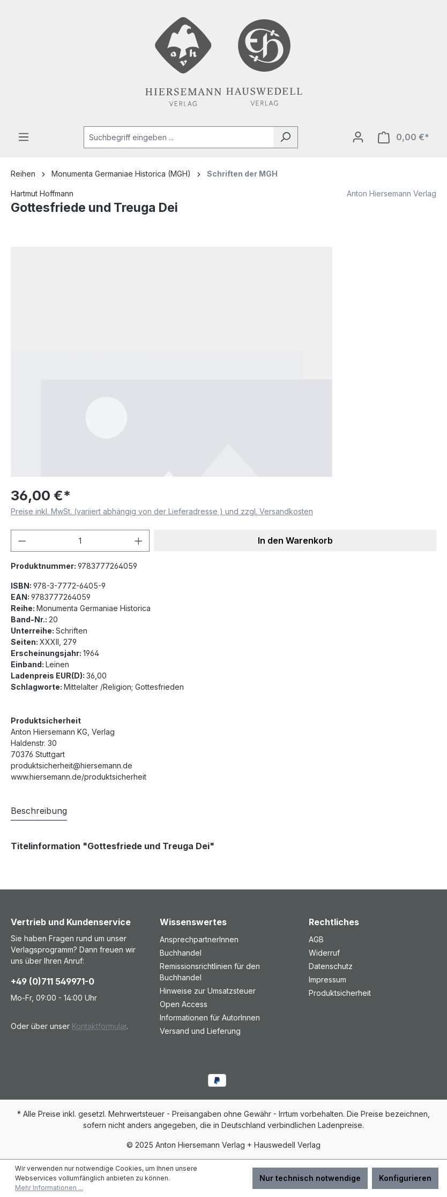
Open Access (183, 1004)
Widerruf (324, 952)
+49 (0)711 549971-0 (52, 981)
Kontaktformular (99, 1026)
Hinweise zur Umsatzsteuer (208, 990)
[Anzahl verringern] (22, 541)
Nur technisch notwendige (310, 1178)
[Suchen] (285, 137)
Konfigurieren (405, 1178)
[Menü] (23, 137)
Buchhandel (181, 952)
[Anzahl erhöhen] (139, 541)
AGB (316, 939)
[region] (223, 362)
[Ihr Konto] (358, 137)
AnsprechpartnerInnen (199, 939)
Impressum (327, 979)
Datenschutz (331, 966)
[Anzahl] (80, 541)
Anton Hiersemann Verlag (391, 193)
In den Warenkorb (295, 540)
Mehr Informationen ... (49, 1188)
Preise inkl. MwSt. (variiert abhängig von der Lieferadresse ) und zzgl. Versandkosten (162, 511)
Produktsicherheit (340, 992)
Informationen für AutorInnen (210, 1017)
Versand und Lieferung (200, 1030)
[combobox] (178, 137)
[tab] (39, 811)
